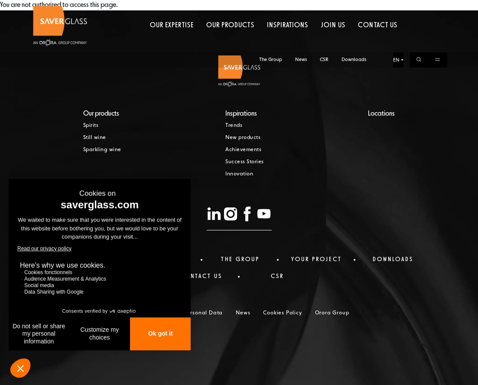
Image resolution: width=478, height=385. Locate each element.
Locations (381, 113)
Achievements (243, 149)
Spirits (91, 125)
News (301, 7)
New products (242, 137)
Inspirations (287, 41)
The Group (270, 7)
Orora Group (332, 313)
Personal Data (203, 313)
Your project (316, 259)
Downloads (353, 7)
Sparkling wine (102, 149)
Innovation (239, 174)
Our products (230, 41)
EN (396, 8)
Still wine (94, 137)
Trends (233, 125)
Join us (333, 41)
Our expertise (172, 41)
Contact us (377, 41)
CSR (324, 7)
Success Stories (244, 162)
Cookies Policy (282, 313)
